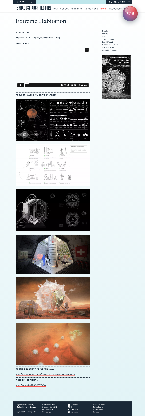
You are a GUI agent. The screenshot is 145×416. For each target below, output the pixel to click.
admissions (91, 9)
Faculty (105, 34)
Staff (104, 37)
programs (77, 9)
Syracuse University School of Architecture (26, 406)
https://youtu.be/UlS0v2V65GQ (31, 385)
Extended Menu (99, 405)
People (105, 31)
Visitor (130, 13)
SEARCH (24, 2)
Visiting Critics (108, 39)
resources (115, 9)
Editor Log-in (98, 407)
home (56, 9)
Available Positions (109, 50)
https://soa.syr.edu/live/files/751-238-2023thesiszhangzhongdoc (45, 374)
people (104, 9)
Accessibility (98, 409)
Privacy (96, 412)
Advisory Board (108, 47)
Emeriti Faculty (108, 42)
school (64, 9)
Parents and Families (110, 45)
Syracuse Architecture (34, 7)
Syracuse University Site (26, 412)
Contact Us (46, 412)
